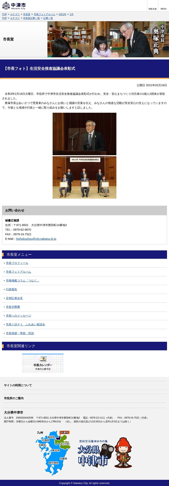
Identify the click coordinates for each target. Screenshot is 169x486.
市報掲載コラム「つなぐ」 (22, 280)
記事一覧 (48, 18)
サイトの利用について (18, 385)
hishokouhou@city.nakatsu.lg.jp (36, 238)
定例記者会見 (14, 298)
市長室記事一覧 (31, 18)
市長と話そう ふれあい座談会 (25, 324)
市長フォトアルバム (44, 14)
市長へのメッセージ (18, 315)
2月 (72, 14)
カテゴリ (15, 14)
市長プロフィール (17, 263)
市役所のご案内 (14, 398)
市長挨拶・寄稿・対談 (20, 333)
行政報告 (11, 289)
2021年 (63, 14)
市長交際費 (13, 306)
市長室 (26, 14)
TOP (4, 14)
